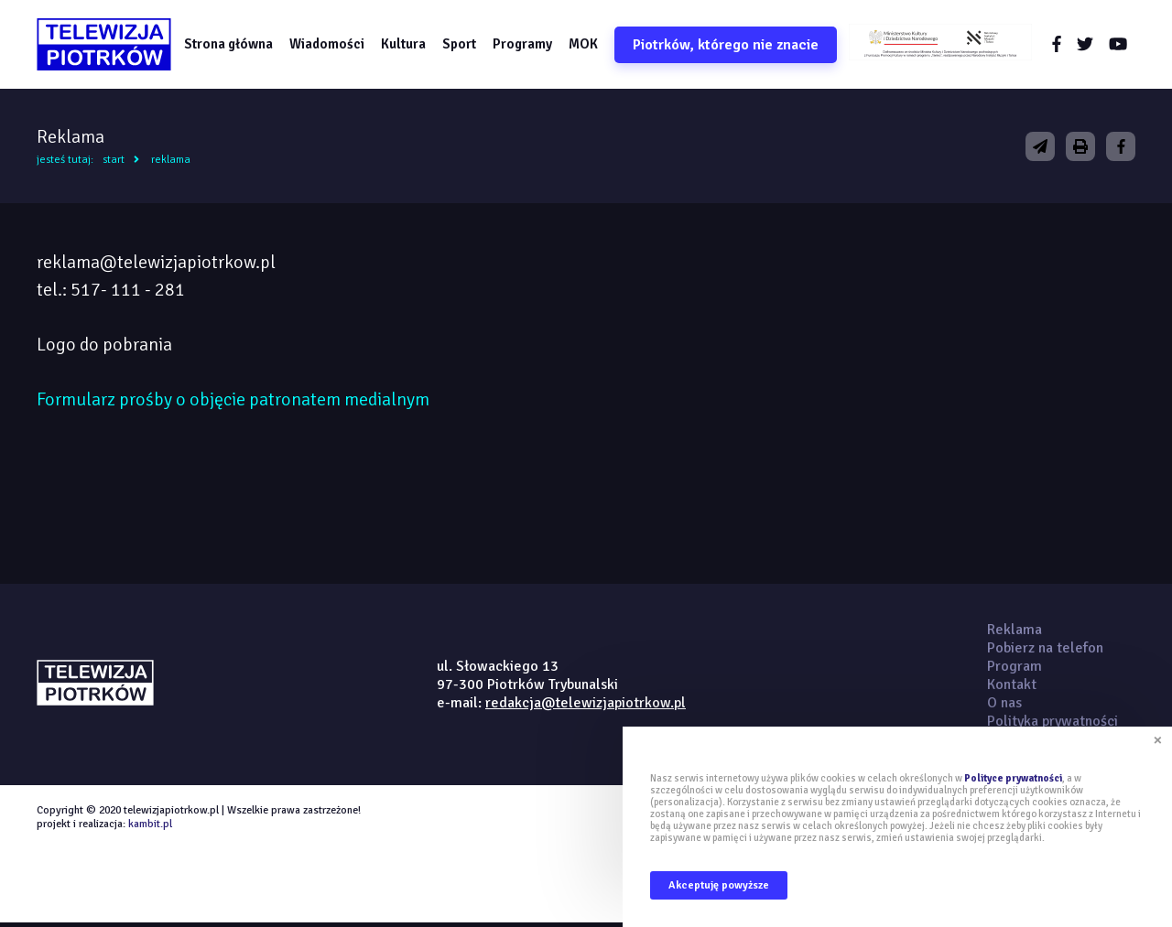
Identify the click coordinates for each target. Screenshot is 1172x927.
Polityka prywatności (1052, 724)
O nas (1004, 705)
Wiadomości (332, 45)
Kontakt (1011, 687)
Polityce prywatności (1013, 778)
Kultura (408, 45)
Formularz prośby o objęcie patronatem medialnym (233, 402)
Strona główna (234, 45)
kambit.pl (150, 827)
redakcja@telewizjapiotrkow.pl (585, 705)
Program (1014, 669)
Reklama (170, 162)
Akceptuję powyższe (718, 885)
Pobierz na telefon (1045, 650)
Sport (465, 45)
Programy (528, 45)
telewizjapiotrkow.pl (108, 45)
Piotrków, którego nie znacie (731, 46)
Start (114, 162)
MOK (588, 45)
